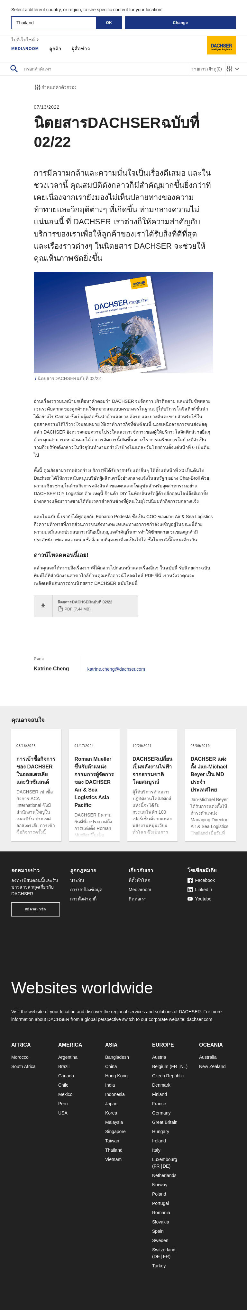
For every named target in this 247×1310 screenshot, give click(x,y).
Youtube (200, 898)
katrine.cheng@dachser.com (120, 668)
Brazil (63, 1066)
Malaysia (114, 1121)
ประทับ (77, 880)
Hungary (160, 1131)
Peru (63, 1103)
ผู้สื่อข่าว (85, 48)
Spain (158, 1230)
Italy (156, 1149)
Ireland (159, 1140)
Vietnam (113, 1159)
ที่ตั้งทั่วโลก (139, 880)
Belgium (160, 1066)
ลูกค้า (59, 48)
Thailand (114, 1149)
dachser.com (199, 1019)
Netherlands (164, 1175)
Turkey (159, 1265)
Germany (161, 1112)
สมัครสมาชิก (35, 909)
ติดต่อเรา (138, 898)
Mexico (65, 1094)
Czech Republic (168, 1075)
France (159, 1103)
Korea (111, 1112)
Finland (159, 1094)
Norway (159, 1184)
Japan (111, 1103)
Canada (66, 1075)
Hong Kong (116, 1075)
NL (183, 1066)
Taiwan (112, 1140)
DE (166, 1165)
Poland (159, 1193)
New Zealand (212, 1066)
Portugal (160, 1203)
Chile (63, 1084)
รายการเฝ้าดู (206, 69)
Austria (159, 1056)
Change (180, 23)
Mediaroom (27, 48)
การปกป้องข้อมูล (86, 889)
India (110, 1084)
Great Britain (165, 1121)
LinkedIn (200, 889)
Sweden (160, 1240)
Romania (161, 1212)
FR (174, 1066)
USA (63, 1112)
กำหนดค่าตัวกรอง (55, 87)
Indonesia (115, 1094)
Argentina (68, 1056)
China (111, 1066)
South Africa (23, 1066)
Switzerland (163, 1249)
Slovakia (160, 1221)
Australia (207, 1056)
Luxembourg (164, 1159)
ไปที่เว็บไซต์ (26, 40)
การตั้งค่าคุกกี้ (83, 898)
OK (109, 23)
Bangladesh (117, 1056)
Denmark (161, 1084)
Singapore (115, 1131)
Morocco (20, 1056)
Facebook (201, 880)
